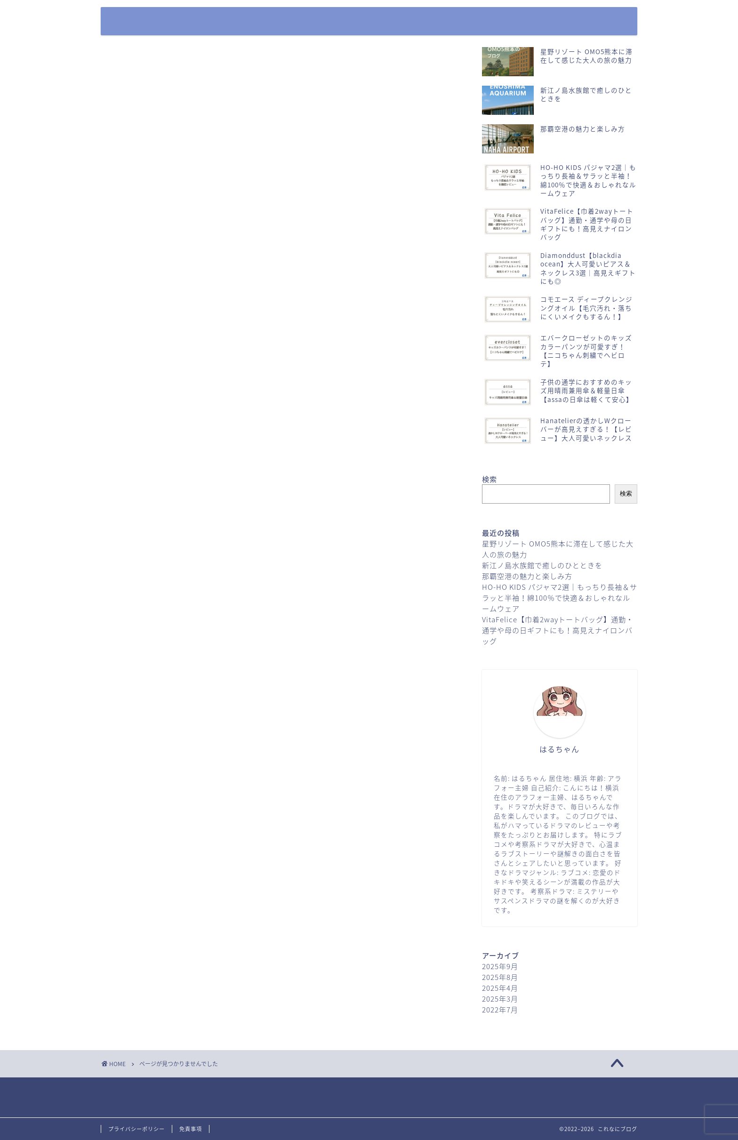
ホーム (416, 21)
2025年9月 (500, 966)
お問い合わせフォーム (479, 21)
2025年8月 (500, 976)
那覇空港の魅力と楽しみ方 (527, 575)
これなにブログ (138, 12)
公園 (133, 425)
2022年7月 (500, 1009)
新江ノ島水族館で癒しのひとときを (542, 565)
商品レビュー (151, 440)
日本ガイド (146, 456)
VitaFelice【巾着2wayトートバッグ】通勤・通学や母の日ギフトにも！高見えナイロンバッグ (558, 630)
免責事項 (190, 1129)
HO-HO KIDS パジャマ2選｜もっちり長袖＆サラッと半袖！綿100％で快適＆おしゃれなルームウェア (559, 597)
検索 (489, 479)
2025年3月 (500, 998)
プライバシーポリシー (564, 21)
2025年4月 (500, 987)
